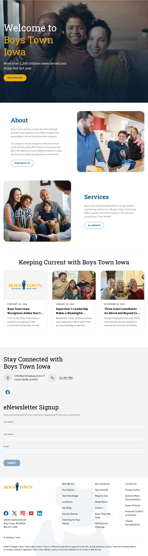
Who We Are (68, 484)
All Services (94, 225)
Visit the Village (70, 496)
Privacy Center (132, 490)
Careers (99, 508)
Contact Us (131, 484)
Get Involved (101, 490)
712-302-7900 (66, 377)
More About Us (22, 163)
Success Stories (70, 514)
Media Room (101, 502)
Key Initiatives (102, 484)
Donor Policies (132, 505)
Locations (67, 502)
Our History (68, 490)
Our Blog (66, 508)
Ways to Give (101, 496)
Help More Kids (15, 77)
